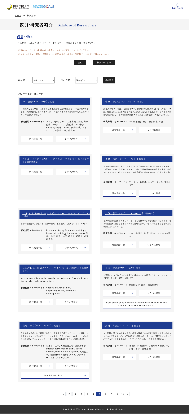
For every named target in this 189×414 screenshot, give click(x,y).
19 (124, 394)
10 (67, 394)
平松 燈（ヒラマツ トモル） (119, 268)
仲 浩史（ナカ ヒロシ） (34, 101)
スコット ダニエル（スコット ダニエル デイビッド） (49, 159)
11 (73, 394)
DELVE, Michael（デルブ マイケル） (43, 268)
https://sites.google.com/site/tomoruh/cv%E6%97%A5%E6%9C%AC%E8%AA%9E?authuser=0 (136, 304)
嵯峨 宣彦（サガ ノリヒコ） (36, 326)
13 (86, 394)
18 (118, 394)
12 (80, 394)
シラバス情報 (71, 139)
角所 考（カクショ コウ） (118, 326)
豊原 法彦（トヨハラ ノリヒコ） (121, 159)
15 (99, 394)
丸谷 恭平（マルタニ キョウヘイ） (123, 213)
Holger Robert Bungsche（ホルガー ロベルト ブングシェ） (54, 215)
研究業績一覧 (35, 139)
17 (111, 394)
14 (92, 394)
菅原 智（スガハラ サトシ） (120, 101)
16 (105, 394)
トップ (18, 15)
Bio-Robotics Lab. (53, 376)
